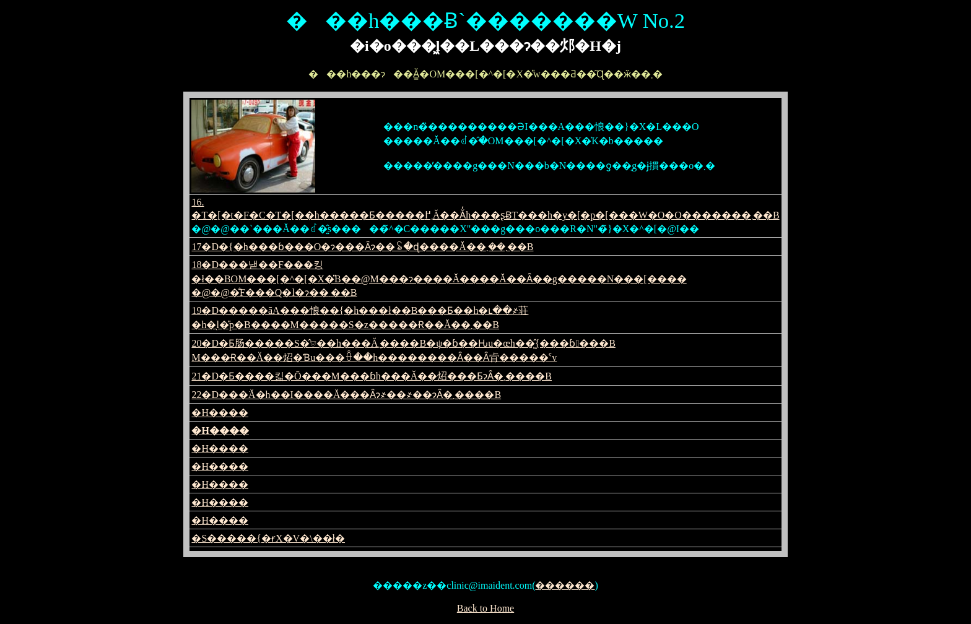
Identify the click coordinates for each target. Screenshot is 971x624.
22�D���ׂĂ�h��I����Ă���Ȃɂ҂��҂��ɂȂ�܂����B (346, 394)
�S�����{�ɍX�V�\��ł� (268, 538)
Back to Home (485, 608)
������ (564, 585)
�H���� (219, 412)
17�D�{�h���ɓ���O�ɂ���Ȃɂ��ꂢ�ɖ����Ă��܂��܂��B (362, 246)
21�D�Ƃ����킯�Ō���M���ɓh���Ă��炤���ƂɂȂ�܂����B (371, 376)
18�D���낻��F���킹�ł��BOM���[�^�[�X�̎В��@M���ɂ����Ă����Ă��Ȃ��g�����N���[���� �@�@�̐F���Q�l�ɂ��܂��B (438, 278)
